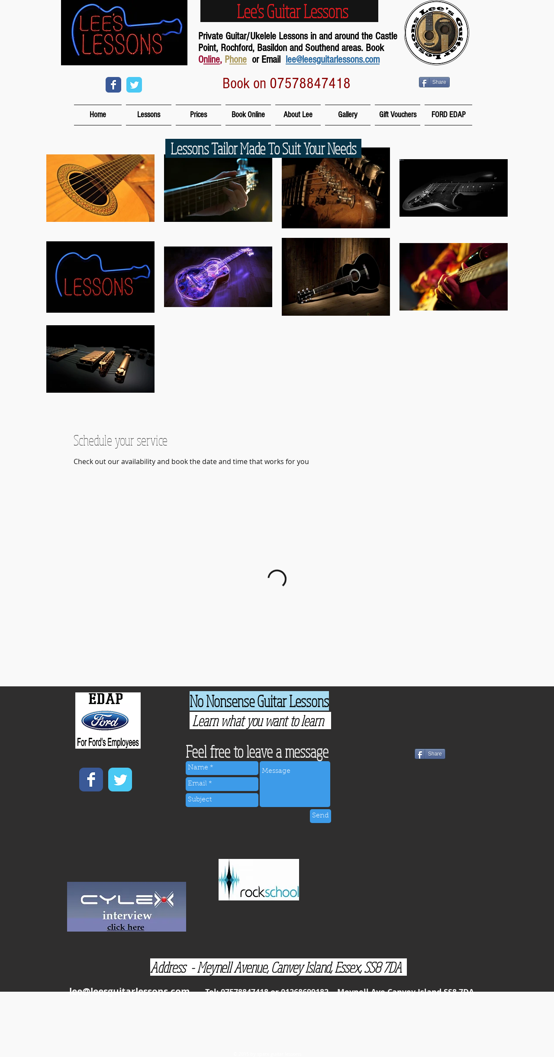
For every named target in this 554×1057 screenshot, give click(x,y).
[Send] (320, 816)
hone (238, 59)
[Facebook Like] (393, 795)
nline (211, 59)
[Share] (434, 82)
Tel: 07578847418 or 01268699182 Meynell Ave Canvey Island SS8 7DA (339, 992)
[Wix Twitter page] (134, 85)
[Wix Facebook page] (113, 85)
